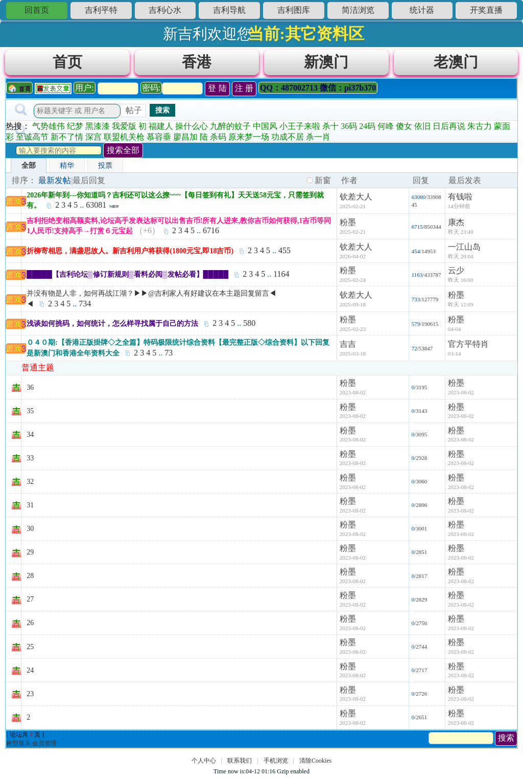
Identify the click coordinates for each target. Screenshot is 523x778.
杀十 (330, 126)
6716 (211, 230)
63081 (96, 205)
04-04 (454, 329)
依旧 (422, 126)
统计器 (422, 10)
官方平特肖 (468, 344)
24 (30, 670)
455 (284, 250)
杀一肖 (318, 136)
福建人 (161, 126)
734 (85, 303)
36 (30, 387)
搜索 (162, 110)
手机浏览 (276, 760)
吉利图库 (293, 10)
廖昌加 (185, 136)
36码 (349, 126)
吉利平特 (101, 10)
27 (30, 599)
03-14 (454, 353)
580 (249, 323)
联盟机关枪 (124, 136)
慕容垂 (159, 136)
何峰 (385, 126)
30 (30, 528)
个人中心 (204, 760)
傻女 (404, 126)
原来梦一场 (248, 136)
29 (30, 552)
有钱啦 (460, 196)
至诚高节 (32, 136)
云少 (456, 270)
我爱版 (124, 126)
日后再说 (449, 126)
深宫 (93, 136)
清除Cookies (315, 760)
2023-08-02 (461, 392)
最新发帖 (54, 180)
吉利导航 (229, 10)
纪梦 (75, 126)
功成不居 (287, 136)
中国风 (265, 126)
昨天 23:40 (460, 232)
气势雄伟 (48, 126)
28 (30, 576)
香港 (196, 62)
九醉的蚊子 (230, 126)
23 (30, 694)
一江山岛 (464, 246)
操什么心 (191, 126)
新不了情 (67, 136)
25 (30, 647)
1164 (281, 274)
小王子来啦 (299, 126)
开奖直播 (486, 10)
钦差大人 (356, 196)
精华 (67, 165)
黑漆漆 (97, 126)
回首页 (37, 10)
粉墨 (348, 222)
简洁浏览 (358, 10)
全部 (28, 165)
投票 (105, 165)
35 (30, 411)
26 (30, 623)
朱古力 (479, 126)
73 (168, 352)
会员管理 (44, 743)
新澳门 (326, 62)
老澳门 (456, 62)
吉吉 (348, 344)
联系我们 (239, 760)
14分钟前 (459, 206)
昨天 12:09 (460, 304)
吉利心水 (165, 10)
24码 (367, 126)
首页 (67, 62)
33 (30, 458)
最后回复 (89, 180)
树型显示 (18, 743)
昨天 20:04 (460, 256)
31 (30, 505)
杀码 (218, 136)
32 (30, 481)
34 (30, 434)
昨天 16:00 (460, 280)
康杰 (456, 222)
